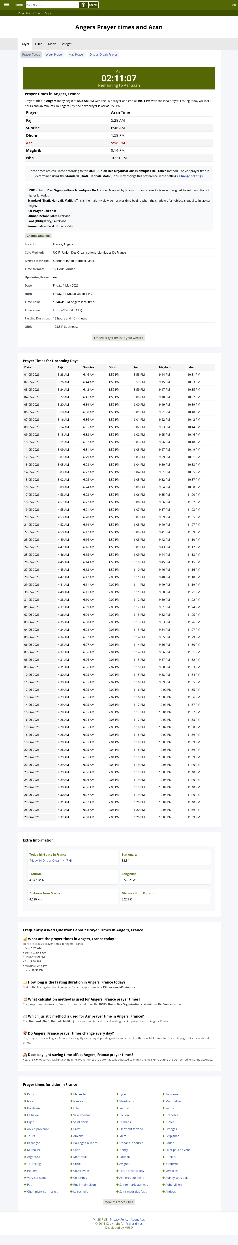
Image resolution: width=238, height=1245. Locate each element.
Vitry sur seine (37, 1178)
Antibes (171, 1192)
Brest (76, 1129)
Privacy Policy (119, 1220)
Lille (76, 1108)
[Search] (52, 5)
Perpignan (172, 1136)
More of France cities (119, 1202)
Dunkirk (171, 1157)
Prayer (24, 44)
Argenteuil (34, 1157)
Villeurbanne (82, 1115)
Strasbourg (126, 1101)
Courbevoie (81, 1171)
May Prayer (76, 55)
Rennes (124, 1108)
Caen (76, 1150)
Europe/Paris (62, 310)
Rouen (170, 1143)
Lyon (122, 1094)
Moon (52, 44)
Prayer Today (31, 55)
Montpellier (173, 1101)
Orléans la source (131, 1143)
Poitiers (32, 1171)
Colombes (80, 1178)
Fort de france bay (131, 1171)
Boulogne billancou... (87, 1143)
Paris (30, 1094)
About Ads (138, 1220)
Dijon (30, 1122)
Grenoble (172, 1115)
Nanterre (172, 1164)
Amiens (78, 1136)
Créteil (77, 1164)
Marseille (79, 1094)
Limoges (171, 1129)
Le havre (33, 1115)
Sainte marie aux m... (133, 1185)
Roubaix (124, 1157)
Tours (31, 1136)
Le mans (125, 1122)
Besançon (34, 1143)
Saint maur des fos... (133, 1192)
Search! (93, 5)
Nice (30, 1101)
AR (234, 5)
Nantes (78, 1101)
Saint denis (80, 1122)
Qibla (38, 44)
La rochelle (80, 1192)
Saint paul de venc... (179, 1150)
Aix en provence (38, 1129)
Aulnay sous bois (177, 1178)
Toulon (124, 1115)
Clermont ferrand (131, 1129)
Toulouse (172, 1094)
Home (19, 5)
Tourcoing (34, 1164)
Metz (122, 1136)
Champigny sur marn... (42, 1192)
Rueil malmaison (84, 1185)
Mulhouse (34, 1150)
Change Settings (191, 176)
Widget (67, 44)
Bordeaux (33, 1108)
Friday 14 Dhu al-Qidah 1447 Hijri (51, 861)
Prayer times (134, 1224)
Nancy (123, 1150)
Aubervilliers (174, 1185)
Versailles (172, 1171)
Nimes (170, 1122)
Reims (170, 1108)
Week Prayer (54, 55)
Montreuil (80, 1157)
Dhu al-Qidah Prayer (103, 55)
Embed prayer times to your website (119, 338)
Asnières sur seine (131, 1178)
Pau (29, 1185)
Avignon (124, 1164)
